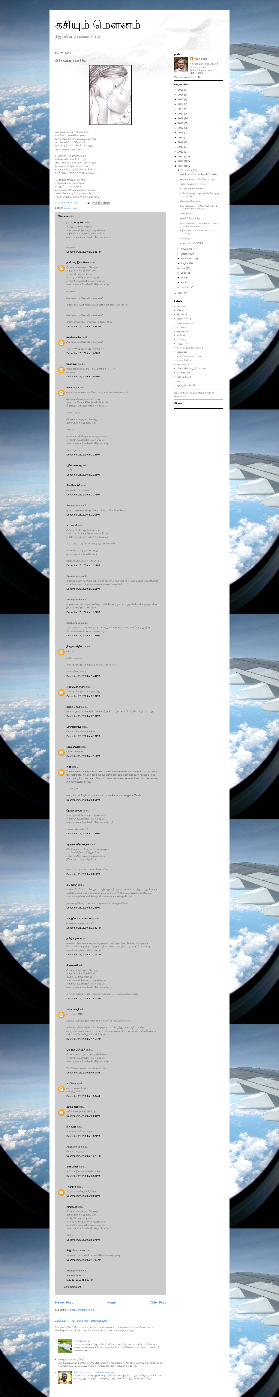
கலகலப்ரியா (73, 706)
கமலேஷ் (71, 1083)
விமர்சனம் (198, 392)
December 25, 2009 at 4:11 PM (83, 756)
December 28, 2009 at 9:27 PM (83, 1239)
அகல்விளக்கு (73, 337)
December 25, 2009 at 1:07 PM (83, 376)
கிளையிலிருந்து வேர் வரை (192, 368)
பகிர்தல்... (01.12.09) (191, 243)
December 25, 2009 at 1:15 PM (83, 474)
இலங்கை (182, 314)
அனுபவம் (183, 343)
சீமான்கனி (72, 965)
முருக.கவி (72, 1106)
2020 (181, 113)
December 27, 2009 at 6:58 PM (83, 1176)
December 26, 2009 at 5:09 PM (83, 1116)
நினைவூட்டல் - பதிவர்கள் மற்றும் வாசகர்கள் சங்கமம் (198, 207)
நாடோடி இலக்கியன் (77, 262)
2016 (181, 132)
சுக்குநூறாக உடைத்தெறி (71, 1359)
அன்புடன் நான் (75, 686)
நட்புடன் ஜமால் (75, 222)
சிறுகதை (209, 392)
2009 (181, 166)
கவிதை (68, 207)
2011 (181, 156)
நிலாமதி (71, 1126)
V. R (68, 766)
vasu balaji (72, 387)
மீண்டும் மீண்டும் (190, 200)
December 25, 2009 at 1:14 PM (83, 454)
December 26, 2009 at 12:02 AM (83, 998)
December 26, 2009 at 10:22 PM (83, 1156)
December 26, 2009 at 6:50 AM (83, 1072)
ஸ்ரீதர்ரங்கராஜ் (74, 465)
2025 (181, 89)
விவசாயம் (180, 395)
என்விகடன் (183, 364)
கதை (179, 380)
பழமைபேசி (73, 746)
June (184, 272)
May (183, 277)
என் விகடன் (184, 376)
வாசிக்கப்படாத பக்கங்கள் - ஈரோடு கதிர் (81, 1320)
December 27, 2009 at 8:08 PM (83, 1196)
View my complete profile (187, 77)
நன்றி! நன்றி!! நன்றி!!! (192, 188)
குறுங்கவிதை (184, 318)
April (184, 282)
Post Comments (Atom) (82, 1309)
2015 (181, 137)
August (185, 263)
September (187, 258)
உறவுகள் (182, 327)
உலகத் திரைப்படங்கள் (189, 356)
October (185, 253)
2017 (181, 127)
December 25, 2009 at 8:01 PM (83, 874)
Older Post (158, 1302)
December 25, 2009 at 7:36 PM (83, 833)
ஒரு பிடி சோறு (82, 1340)
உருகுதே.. (185, 238)
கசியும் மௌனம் (98, 24)
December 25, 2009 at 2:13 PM (83, 696)
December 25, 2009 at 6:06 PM (83, 800)
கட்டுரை (181, 339)
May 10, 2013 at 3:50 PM (79, 1279)
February (186, 287)
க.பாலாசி (71, 525)
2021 (181, 109)
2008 (181, 293)
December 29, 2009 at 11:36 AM (83, 1260)
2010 (181, 161)
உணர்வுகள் (183, 372)
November (187, 249)
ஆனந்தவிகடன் (185, 322)
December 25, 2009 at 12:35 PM (83, 251)
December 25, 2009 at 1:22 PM (83, 612)
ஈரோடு (181, 335)
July (183, 268)
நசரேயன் (71, 1206)
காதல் (76, 207)
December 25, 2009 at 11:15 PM (83, 954)
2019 (181, 118)
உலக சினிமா (184, 360)
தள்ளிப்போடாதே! (190, 218)
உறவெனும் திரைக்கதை (190, 347)
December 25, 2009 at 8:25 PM (83, 907)
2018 (181, 123)
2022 (181, 104)
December (187, 170)
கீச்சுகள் (181, 310)
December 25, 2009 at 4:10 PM (83, 736)
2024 (181, 94)
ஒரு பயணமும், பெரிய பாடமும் (198, 179)
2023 (181, 99)
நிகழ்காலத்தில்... (75, 646)
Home (111, 1302)
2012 (181, 151)
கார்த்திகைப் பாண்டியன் (79, 918)
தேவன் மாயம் (74, 810)
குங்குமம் (182, 351)
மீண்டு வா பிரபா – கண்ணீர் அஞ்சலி (94, 1372)
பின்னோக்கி (73, 485)
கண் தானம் (186, 213)
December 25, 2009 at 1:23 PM (83, 635)
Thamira (71, 1186)
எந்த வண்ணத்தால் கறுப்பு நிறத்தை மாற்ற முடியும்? (199, 224)
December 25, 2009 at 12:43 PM (83, 326)
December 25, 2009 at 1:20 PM (83, 514)
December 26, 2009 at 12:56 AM (83, 1039)
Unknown (71, 364)
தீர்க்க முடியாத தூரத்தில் (193, 183)
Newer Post (64, 1302)
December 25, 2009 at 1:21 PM (83, 565)
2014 (181, 142)
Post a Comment (72, 1287)
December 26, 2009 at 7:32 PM (83, 1136)
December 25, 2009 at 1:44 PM (83, 676)
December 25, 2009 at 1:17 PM (83, 494)
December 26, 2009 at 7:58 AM (83, 1096)
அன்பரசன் (72, 1166)
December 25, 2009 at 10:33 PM (83, 927)
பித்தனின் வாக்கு (75, 1250)
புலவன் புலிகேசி (75, 1049)
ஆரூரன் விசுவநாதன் (77, 844)
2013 (181, 146)
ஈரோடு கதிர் (201, 58)
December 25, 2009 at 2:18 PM (83, 716)
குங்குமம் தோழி (186, 385)
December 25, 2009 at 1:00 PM (83, 353)
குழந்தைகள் (183, 331)
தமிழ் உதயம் (73, 938)
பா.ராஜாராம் (73, 726)
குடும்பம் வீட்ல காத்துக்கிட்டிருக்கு (198, 174)
